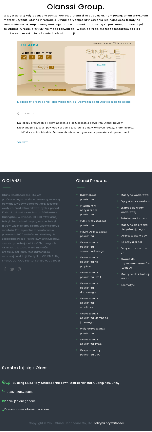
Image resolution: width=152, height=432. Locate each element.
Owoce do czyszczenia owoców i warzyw (135, 264)
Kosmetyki (128, 285)
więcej (23, 142)
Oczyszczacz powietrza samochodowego (92, 247)
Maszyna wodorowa (135, 196)
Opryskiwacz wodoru (135, 202)
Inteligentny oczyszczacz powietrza (89, 211)
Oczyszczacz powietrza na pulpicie (89, 262)
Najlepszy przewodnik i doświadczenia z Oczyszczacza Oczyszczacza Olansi (75, 102)
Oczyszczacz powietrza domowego (89, 288)
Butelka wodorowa (134, 219)
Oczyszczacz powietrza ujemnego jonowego (94, 318)
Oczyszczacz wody (134, 236)
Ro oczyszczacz (131, 243)
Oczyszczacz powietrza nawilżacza (89, 303)
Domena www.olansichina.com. (26, 410)
